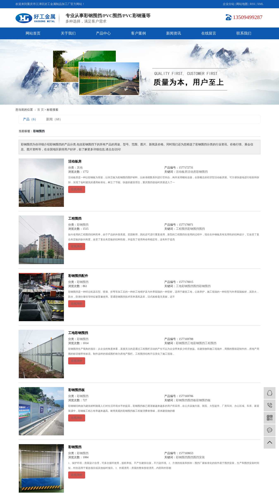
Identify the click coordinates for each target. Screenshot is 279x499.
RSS (252, 4)
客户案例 (138, 33)
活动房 (191, 171)
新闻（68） (54, 119)
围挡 (202, 228)
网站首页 (33, 33)
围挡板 (191, 400)
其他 (80, 167)
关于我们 (68, 33)
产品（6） (30, 119)
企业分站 (228, 4)
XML (260, 4)
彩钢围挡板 (76, 390)
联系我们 (243, 33)
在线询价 (76, 189)
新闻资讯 (173, 33)
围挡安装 (199, 457)
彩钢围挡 (202, 171)
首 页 (40, 109)
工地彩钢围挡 (184, 286)
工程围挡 (74, 218)
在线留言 (208, 33)
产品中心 (103, 33)
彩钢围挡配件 (78, 276)
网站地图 (242, 4)
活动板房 (74, 161)
